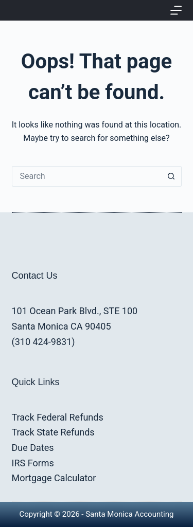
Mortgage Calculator (54, 478)
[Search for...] (86, 176)
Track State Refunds (53, 432)
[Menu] (176, 10)
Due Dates (33, 447)
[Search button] (171, 176)
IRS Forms (33, 463)
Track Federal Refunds (57, 417)
